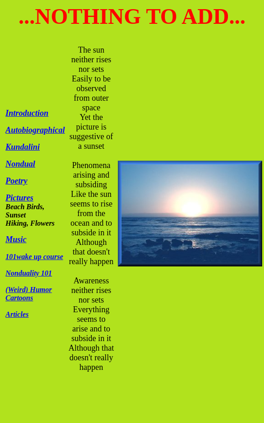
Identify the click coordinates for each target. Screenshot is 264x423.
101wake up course (34, 256)
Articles (17, 314)
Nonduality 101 (28, 273)
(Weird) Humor (28, 289)
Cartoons (19, 298)
